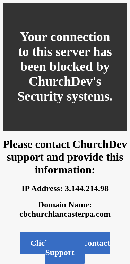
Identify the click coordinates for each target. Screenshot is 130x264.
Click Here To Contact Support (70, 247)
